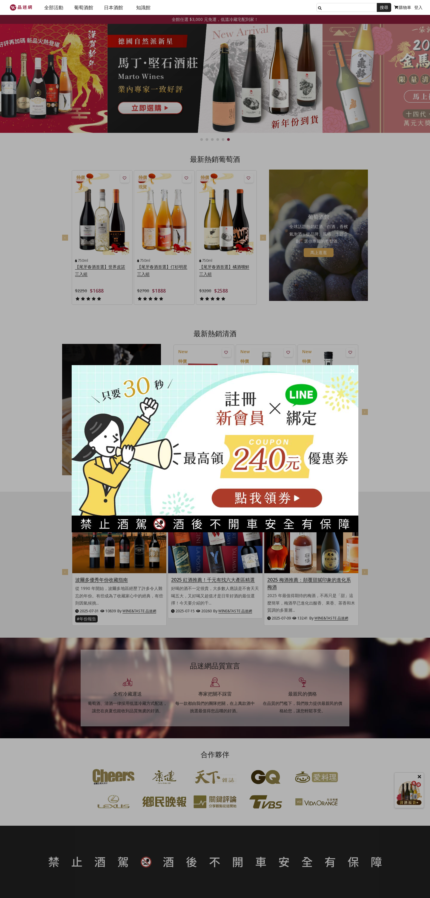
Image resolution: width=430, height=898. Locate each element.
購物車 (402, 7)
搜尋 (384, 7)
